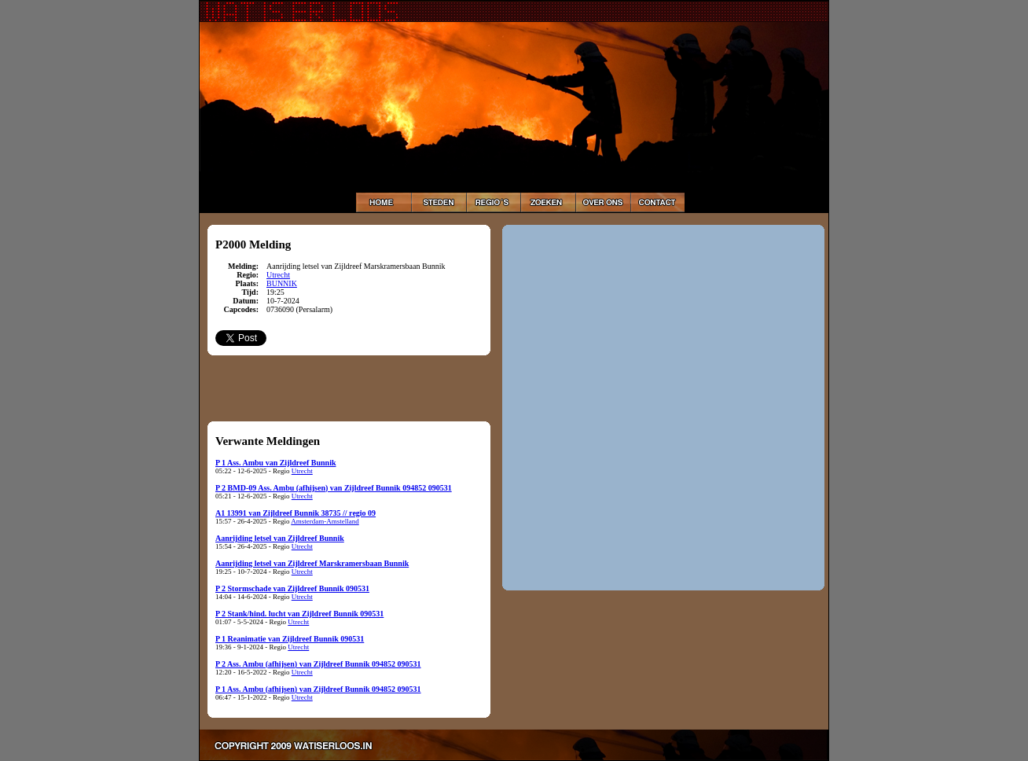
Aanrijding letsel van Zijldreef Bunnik (279, 538)
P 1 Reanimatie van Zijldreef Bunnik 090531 (289, 638)
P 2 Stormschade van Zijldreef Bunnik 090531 (292, 588)
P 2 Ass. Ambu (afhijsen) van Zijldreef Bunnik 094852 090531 (318, 664)
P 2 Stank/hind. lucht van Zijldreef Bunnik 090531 (299, 613)
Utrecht (278, 274)
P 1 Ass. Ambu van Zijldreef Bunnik (275, 462)
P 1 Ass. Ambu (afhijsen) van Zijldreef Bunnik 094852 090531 (318, 689)
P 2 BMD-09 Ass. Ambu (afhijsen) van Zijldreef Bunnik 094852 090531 (333, 487)
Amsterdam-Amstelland (324, 521)
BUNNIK (281, 283)
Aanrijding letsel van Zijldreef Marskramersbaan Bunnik (312, 563)
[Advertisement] (349, 387)
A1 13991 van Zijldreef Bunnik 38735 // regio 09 (295, 513)
